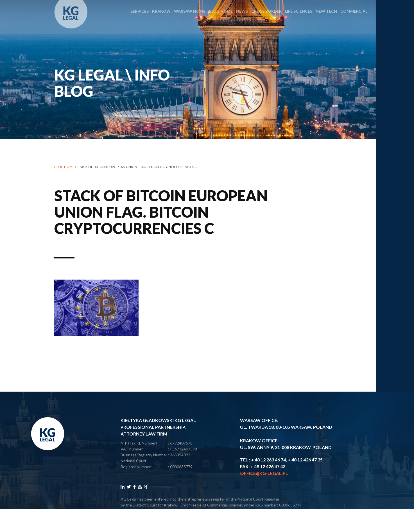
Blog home (64, 167)
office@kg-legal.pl (264, 473)
